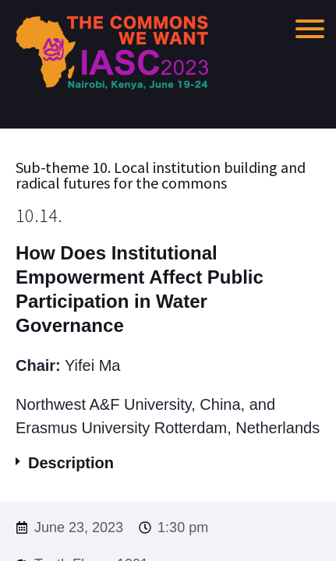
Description (71, 462)
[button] (168, 463)
